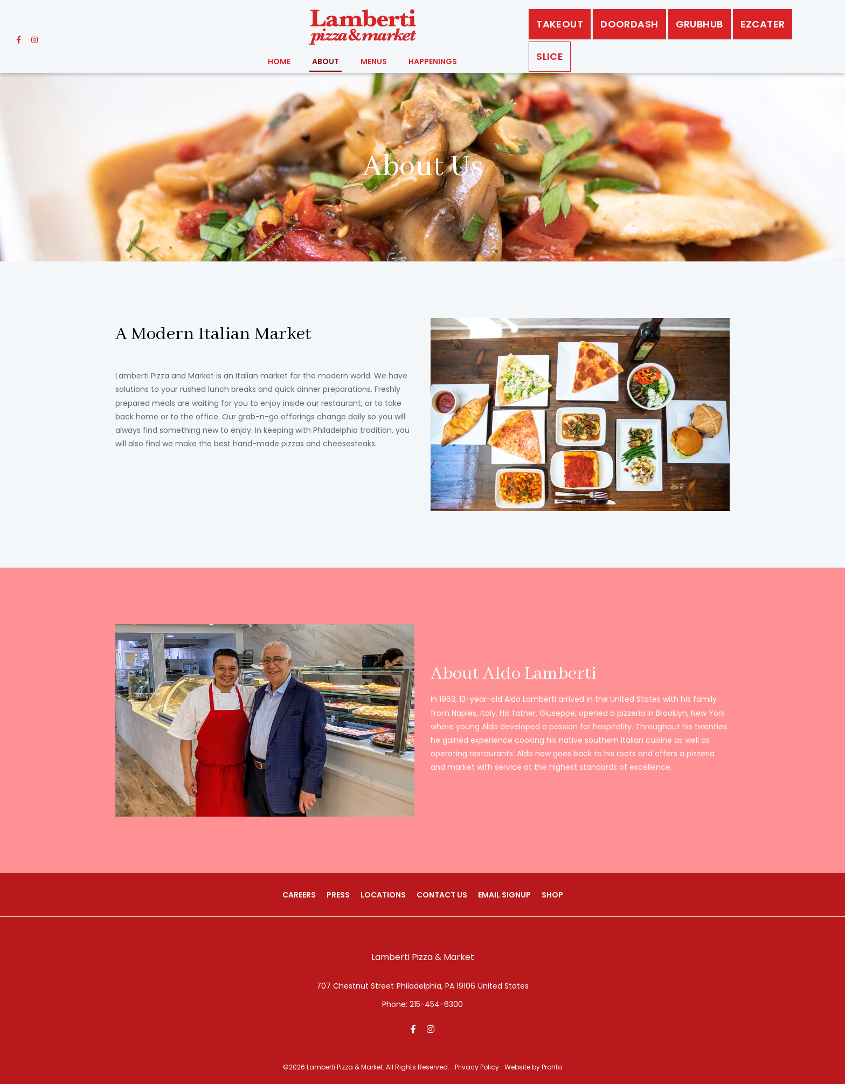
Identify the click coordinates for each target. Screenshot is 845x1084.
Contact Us (442, 894)
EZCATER (762, 24)
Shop (552, 894)
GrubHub (699, 24)
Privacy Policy (477, 1067)
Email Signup (504, 894)
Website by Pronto (533, 1067)
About (325, 61)
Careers (299, 894)
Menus (374, 61)
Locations (383, 894)
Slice (549, 56)
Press (338, 894)
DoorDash (629, 24)
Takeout (559, 24)
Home (279, 61)
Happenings (432, 61)
